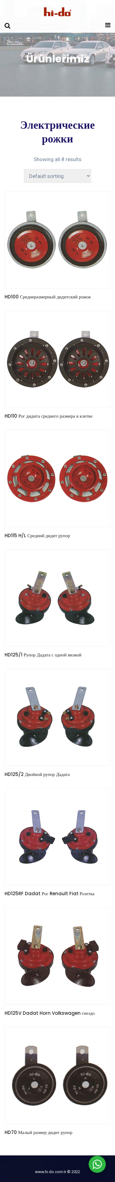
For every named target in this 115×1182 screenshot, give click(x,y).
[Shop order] (57, 176)
